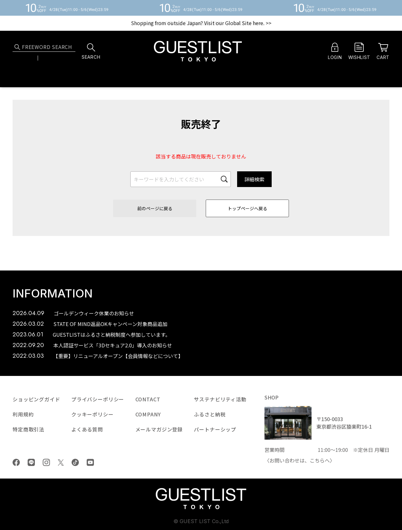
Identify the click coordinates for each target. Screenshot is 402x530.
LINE (31, 462)
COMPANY (148, 414)
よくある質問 (87, 429)
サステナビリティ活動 (220, 399)
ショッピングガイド (36, 399)
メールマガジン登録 (159, 429)
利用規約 (23, 414)
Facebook (16, 462)
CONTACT (147, 399)
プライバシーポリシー (97, 399)
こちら (317, 460)
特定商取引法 (28, 429)
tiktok (75, 462)
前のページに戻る (154, 208)
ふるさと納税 (209, 414)
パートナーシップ (215, 429)
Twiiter (61, 462)
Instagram (46, 462)
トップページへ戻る (247, 208)
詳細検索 (254, 179)
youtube (90, 462)
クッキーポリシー (92, 414)
